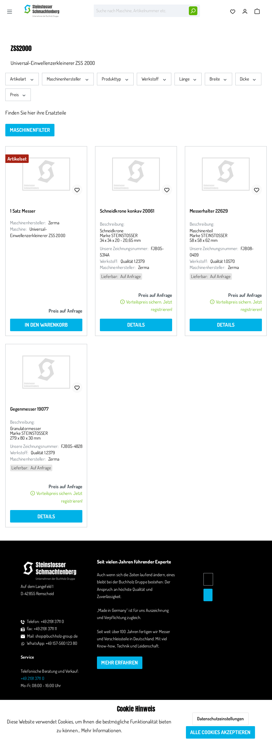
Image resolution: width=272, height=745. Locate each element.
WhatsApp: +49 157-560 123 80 (52, 643)
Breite (218, 79)
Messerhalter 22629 (209, 211)
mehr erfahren (119, 662)
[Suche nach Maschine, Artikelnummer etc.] (140, 11)
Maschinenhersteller (68, 79)
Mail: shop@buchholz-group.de (52, 636)
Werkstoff (154, 79)
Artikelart (22, 79)
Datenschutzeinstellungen (220, 718)
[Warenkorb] (257, 11)
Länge (188, 79)
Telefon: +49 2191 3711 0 (45, 621)
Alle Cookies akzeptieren (220, 732)
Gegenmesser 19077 (29, 409)
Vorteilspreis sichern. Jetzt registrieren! (146, 305)
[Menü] (9, 11)
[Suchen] (193, 11)
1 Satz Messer (22, 211)
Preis (18, 94)
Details (136, 324)
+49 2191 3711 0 (32, 678)
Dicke (248, 79)
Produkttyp (115, 79)
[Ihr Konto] (246, 10)
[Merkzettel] (234, 11)
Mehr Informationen (101, 730)
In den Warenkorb (46, 324)
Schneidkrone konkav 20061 (127, 211)
